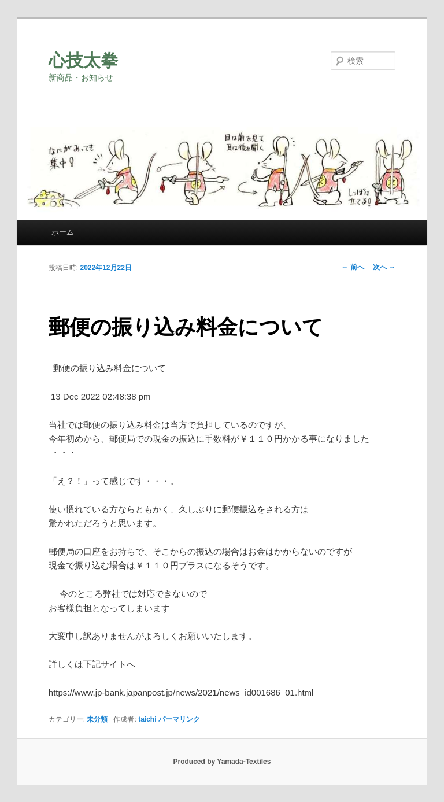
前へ (353, 267)
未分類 (97, 719)
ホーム (62, 232)
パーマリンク (179, 719)
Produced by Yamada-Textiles (222, 761)
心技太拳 (83, 60)
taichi (147, 719)
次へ (384, 267)
